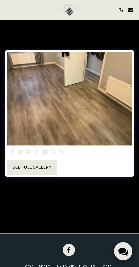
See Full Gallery (31, 167)
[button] (7, 9)
